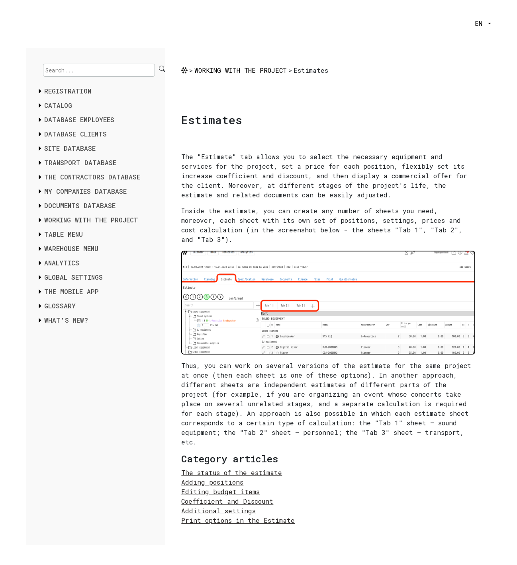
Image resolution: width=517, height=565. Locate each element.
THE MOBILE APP (71, 291)
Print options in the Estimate (238, 520)
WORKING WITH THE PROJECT (91, 220)
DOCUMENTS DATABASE (80, 205)
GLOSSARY (60, 306)
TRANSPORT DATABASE (80, 162)
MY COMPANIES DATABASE (85, 191)
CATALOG (58, 105)
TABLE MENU (63, 234)
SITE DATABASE (70, 148)
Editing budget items (220, 491)
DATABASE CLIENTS (75, 134)
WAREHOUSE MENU (71, 248)
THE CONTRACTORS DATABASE (92, 177)
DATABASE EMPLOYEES (79, 119)
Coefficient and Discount (227, 501)
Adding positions (212, 482)
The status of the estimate (231, 472)
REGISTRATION (67, 91)
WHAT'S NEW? (66, 320)
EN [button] (480, 23)
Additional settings (218, 511)
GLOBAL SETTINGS (73, 277)
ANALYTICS (61, 263)
